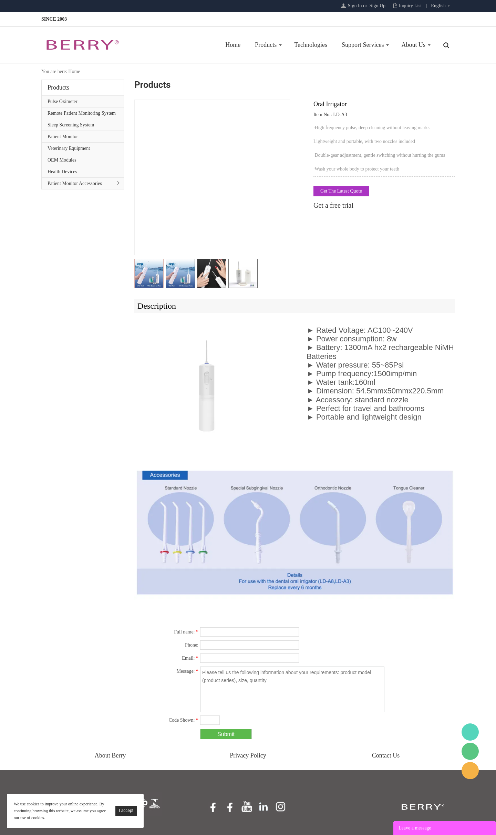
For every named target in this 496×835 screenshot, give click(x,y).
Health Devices (62, 171)
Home (232, 44)
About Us (413, 44)
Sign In (355, 5)
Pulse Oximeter (63, 101)
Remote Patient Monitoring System (82, 113)
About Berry (110, 755)
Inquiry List (410, 5)
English (438, 5)
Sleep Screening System (71, 124)
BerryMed (470, 732)
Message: (187, 671)
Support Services (363, 44)
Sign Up (377, 5)
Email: (190, 658)
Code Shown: (183, 720)
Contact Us (386, 755)
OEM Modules (62, 160)
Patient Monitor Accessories (75, 183)
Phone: (191, 645)
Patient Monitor (63, 136)
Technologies (310, 44)
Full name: (186, 632)
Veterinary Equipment (69, 148)
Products (266, 44)
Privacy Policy (248, 755)
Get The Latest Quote (341, 191)
